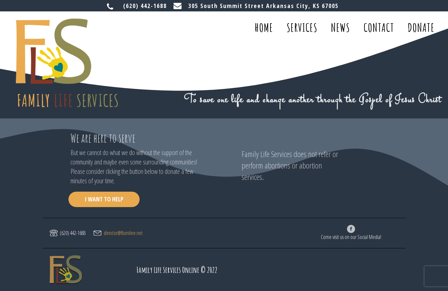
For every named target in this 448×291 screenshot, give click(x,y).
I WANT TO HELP (104, 199)
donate (421, 27)
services (302, 27)
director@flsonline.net (123, 233)
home (264, 27)
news (340, 27)
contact (378, 27)
